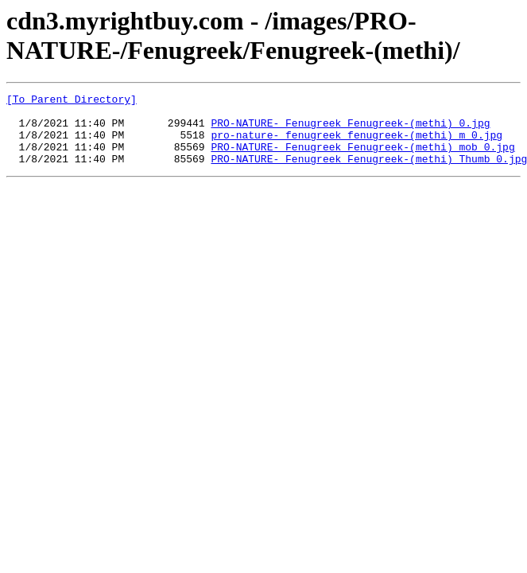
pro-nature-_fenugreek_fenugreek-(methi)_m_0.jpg (356, 144)
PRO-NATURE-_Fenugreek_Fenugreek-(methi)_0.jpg (350, 130)
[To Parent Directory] (71, 101)
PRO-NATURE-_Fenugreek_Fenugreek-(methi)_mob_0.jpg (362, 158)
